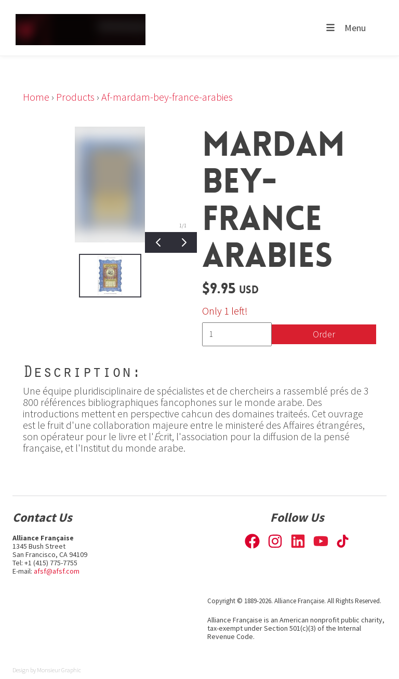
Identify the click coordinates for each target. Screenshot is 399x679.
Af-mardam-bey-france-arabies (167, 96)
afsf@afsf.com (56, 571)
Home (36, 96)
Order (324, 334)
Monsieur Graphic (59, 670)
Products (75, 96)
